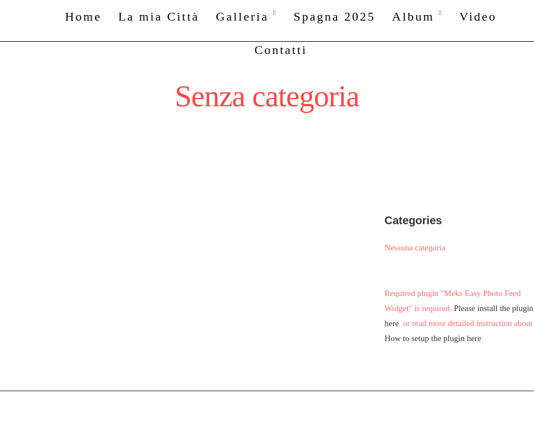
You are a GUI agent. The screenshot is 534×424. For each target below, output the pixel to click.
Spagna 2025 (334, 16)
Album (413, 16)
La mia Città (158, 16)
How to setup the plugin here (432, 338)
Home (83, 16)
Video (478, 16)
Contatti (281, 50)
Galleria (242, 16)
